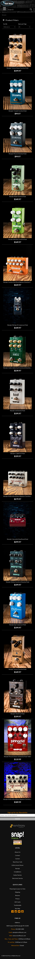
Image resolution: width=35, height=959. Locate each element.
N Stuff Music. (8, 955)
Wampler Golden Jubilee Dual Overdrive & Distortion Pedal (18, 368)
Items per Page (22, 24)
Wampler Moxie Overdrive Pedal (17, 196)
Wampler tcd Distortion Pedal (17, 410)
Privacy (17, 898)
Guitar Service (17, 875)
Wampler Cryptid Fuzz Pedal (17, 453)
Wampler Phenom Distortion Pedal (17, 154)
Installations (17, 872)
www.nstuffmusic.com (19, 935)
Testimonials (17, 905)
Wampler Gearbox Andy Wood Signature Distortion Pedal (18, 282)
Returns (17, 895)
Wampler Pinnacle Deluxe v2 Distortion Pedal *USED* (17, 756)
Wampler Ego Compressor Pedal (17, 625)
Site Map (17, 908)
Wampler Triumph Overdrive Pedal (18, 111)
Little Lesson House (17, 865)
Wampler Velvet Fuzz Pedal (17, 713)
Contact (17, 855)
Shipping (17, 892)
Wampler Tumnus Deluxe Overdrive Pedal (17, 68)
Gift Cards (17, 902)
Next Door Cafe (17, 862)
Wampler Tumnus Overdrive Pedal (17, 669)
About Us (17, 852)
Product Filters (12, 20)
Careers (17, 858)
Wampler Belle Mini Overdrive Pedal (17, 239)
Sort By (5, 24)
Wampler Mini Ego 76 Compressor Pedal (17, 325)
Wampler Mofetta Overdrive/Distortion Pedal (17, 582)
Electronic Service (17, 878)
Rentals (17, 868)
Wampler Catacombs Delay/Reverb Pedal (17, 539)
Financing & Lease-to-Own (17, 889)
